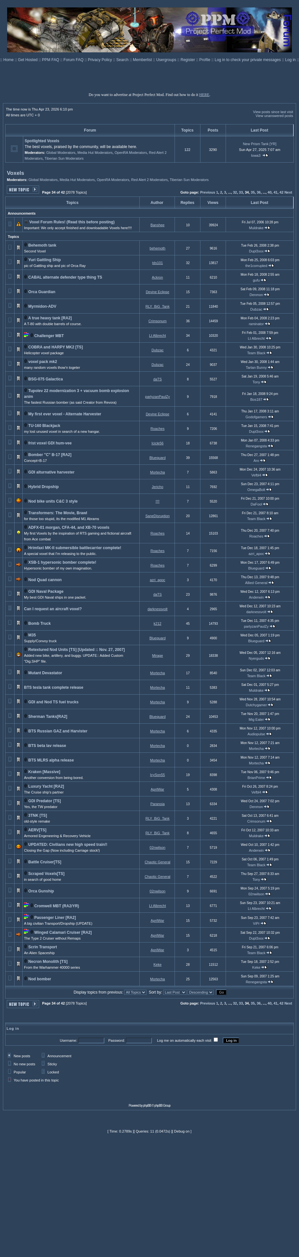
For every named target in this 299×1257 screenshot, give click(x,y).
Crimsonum (157, 321)
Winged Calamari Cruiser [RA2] (63, 932)
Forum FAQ (73, 60)
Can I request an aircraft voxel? (53, 609)
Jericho (157, 487)
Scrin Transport (42, 947)
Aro (256, 461)
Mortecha (157, 472)
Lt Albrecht (157, 335)
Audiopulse (256, 734)
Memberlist (143, 60)
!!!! (157, 501)
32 (235, 192)
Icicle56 (158, 443)
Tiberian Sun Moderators (64, 158)
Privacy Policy (100, 60)
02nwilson (158, 847)
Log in (290, 60)
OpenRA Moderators (130, 152)
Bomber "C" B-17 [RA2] (49, 455)
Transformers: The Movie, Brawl (57, 513)
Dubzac (256, 309)
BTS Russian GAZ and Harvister (58, 731)
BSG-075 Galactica (45, 379)
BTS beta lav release (47, 745)
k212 (157, 623)
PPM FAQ (51, 60)
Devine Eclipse (157, 292)
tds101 (157, 263)
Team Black (256, 353)
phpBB (147, 1105)
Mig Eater (256, 719)
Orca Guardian (41, 292)
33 (241, 192)
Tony (256, 382)
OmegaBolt (256, 490)
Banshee (158, 225)
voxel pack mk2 (42, 361)
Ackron (157, 277)
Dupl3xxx (256, 251)
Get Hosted (28, 60)
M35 (32, 635)
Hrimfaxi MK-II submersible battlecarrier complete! (74, 548)
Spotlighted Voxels (42, 141)
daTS (157, 379)
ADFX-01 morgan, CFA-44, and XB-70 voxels (68, 527)
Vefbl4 (256, 475)
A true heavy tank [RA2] (50, 318)
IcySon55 (157, 775)
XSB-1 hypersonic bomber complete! (62, 562)
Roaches (158, 429)
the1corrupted (256, 266)
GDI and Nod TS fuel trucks (53, 702)
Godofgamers (256, 417)
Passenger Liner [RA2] (55, 917)
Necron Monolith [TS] (48, 961)
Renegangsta (256, 446)
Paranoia (157, 804)
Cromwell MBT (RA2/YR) (56, 906)
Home (9, 60)
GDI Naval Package (46, 591)
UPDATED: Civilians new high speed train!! (67, 844)
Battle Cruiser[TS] (44, 862)
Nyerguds (256, 658)
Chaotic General (158, 862)
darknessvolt (157, 609)
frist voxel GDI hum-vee (50, 443)
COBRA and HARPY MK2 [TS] (55, 347)
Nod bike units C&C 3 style (53, 501)
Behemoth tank (42, 245)
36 (259, 192)
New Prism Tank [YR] (259, 144)
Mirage (157, 655)
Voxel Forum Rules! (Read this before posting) (72, 222)
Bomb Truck (39, 623)
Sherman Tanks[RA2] (47, 716)
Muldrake (256, 228)
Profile (205, 60)
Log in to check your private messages (248, 60)
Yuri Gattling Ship (44, 260)
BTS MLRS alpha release (51, 760)
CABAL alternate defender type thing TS (65, 277)
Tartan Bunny (256, 367)
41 (275, 192)
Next (288, 192)
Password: (116, 1040)
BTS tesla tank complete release (53, 687)
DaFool (256, 504)
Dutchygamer (256, 705)
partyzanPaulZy (157, 397)
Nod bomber (39, 979)
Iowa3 (256, 155)
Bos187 (256, 399)
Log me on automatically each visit (184, 1040)
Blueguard (157, 458)
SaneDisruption (157, 516)
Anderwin (256, 597)
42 (281, 192)
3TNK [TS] (37, 815)
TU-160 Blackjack (44, 425)
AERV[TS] (37, 830)
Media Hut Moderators (95, 152)
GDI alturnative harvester (51, 472)
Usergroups (166, 60)
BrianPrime (256, 778)
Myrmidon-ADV (42, 306)
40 (270, 192)
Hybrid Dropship (43, 487)
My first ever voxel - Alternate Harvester (64, 414)
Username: (68, 1040)
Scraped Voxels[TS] (46, 873)
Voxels (15, 173)
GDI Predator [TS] (44, 801)
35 (253, 192)
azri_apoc (256, 554)
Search (123, 60)
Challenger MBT (49, 336)
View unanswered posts (274, 116)
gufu (256, 280)
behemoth (158, 248)
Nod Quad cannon (45, 580)
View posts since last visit (273, 112)
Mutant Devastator (45, 673)
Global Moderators (61, 152)
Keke (158, 964)
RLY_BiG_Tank (157, 306)
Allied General (256, 583)
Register (188, 60)
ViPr (256, 923)
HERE (204, 94)
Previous (207, 192)
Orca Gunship (41, 891)
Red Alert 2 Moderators (149, 180)
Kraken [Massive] (44, 772)
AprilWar (157, 789)
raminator (256, 324)
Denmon (256, 295)
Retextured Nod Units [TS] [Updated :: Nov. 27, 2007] (76, 649)
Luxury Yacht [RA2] (46, 786)
